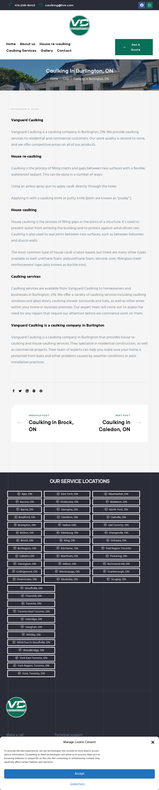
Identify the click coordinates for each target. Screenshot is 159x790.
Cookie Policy (77, 784)
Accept (79, 773)
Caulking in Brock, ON (46, 424)
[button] (153, 742)
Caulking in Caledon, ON (112, 424)
